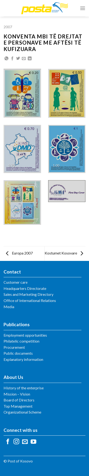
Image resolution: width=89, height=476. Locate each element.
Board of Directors (19, 400)
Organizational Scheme (22, 412)
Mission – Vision (17, 394)
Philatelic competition (21, 341)
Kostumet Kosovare (64, 253)
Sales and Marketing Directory (28, 294)
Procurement (14, 347)
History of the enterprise (24, 388)
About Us (13, 377)
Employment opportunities (25, 335)
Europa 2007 (19, 253)
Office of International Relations (30, 300)
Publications (17, 324)
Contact (12, 271)
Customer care (16, 282)
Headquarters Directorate (25, 288)
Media (9, 306)
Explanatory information (23, 359)
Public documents (18, 353)
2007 (8, 26)
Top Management (18, 406)
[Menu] (82, 8)
